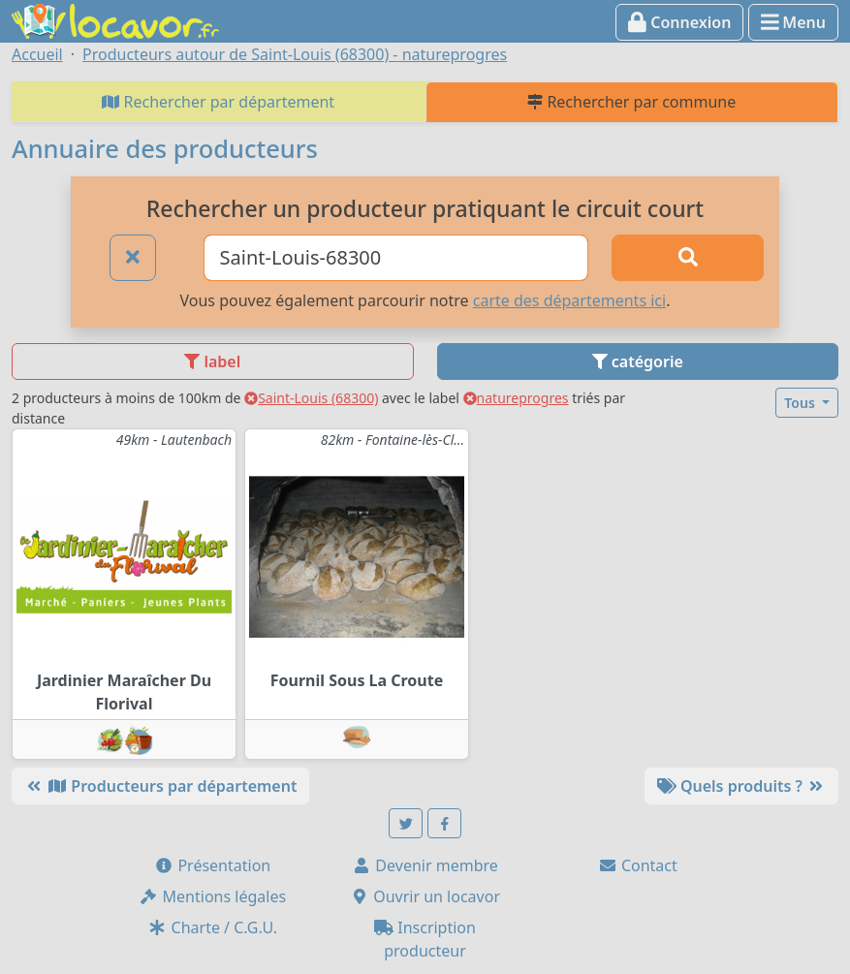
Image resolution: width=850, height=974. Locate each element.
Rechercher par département (218, 101)
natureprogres (516, 398)
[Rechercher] (688, 258)
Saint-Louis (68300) (311, 398)
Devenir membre (425, 865)
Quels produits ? (741, 786)
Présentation (212, 865)
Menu (793, 22)
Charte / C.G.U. (212, 927)
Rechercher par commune (631, 101)
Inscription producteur (425, 939)
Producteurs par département (160, 786)
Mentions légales (212, 896)
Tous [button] (801, 402)
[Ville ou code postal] (396, 258)
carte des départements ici (569, 300)
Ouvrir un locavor (425, 896)
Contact (637, 865)
